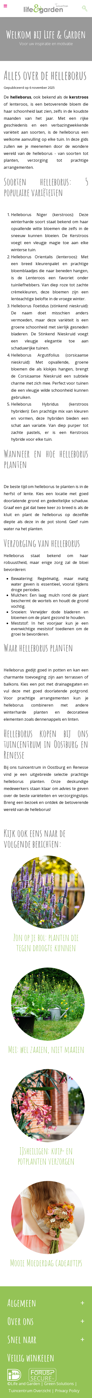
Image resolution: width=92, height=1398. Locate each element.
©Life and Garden (23, 1383)
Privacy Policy (67, 1390)
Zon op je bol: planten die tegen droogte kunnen (46, 942)
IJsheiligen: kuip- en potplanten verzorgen (46, 1156)
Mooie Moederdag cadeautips (46, 1262)
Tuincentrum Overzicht (29, 1390)
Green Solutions (59, 1383)
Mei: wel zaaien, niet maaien (46, 1049)
